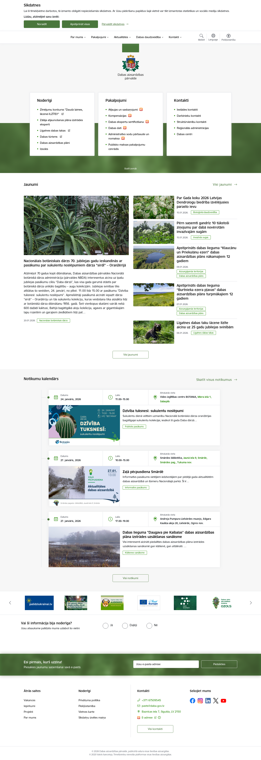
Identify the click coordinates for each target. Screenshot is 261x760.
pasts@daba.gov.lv (153, 706)
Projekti (28, 711)
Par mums (30, 717)
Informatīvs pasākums (136, 487)
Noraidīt (42, 24)
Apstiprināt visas (80, 24)
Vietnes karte (86, 711)
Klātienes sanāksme (135, 552)
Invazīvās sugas (200, 237)
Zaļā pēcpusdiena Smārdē (143, 472)
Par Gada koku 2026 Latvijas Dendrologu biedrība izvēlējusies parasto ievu (203, 202)
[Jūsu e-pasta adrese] (166, 664)
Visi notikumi (130, 578)
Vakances (29, 700)
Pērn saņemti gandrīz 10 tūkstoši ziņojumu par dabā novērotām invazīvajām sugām (203, 227)
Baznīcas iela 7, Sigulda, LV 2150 (161, 711)
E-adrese (147, 717)
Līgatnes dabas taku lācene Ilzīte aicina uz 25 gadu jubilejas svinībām (205, 325)
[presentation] (30, 640)
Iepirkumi (29, 706)
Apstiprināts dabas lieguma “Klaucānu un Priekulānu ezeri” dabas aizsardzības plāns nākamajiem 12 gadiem (206, 254)
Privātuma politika (89, 700)
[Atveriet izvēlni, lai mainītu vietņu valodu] (213, 38)
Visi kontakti (155, 729)
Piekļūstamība (87, 706)
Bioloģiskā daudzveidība (205, 212)
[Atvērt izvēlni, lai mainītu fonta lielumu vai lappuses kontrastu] (228, 38)
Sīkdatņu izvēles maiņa (92, 717)
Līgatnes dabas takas (203, 332)
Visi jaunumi (130, 354)
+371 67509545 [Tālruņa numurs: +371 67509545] (151, 700)
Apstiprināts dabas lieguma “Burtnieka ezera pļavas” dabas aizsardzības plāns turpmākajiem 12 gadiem (205, 292)
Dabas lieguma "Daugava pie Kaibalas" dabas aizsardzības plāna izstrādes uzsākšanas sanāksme (168, 534)
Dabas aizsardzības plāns (191, 276)
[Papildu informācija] (159, 717)
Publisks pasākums (134, 426)
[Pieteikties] (219, 664)
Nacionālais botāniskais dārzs (53, 320)
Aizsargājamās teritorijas (191, 271)
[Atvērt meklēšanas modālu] (201, 38)
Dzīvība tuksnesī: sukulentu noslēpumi (153, 411)
